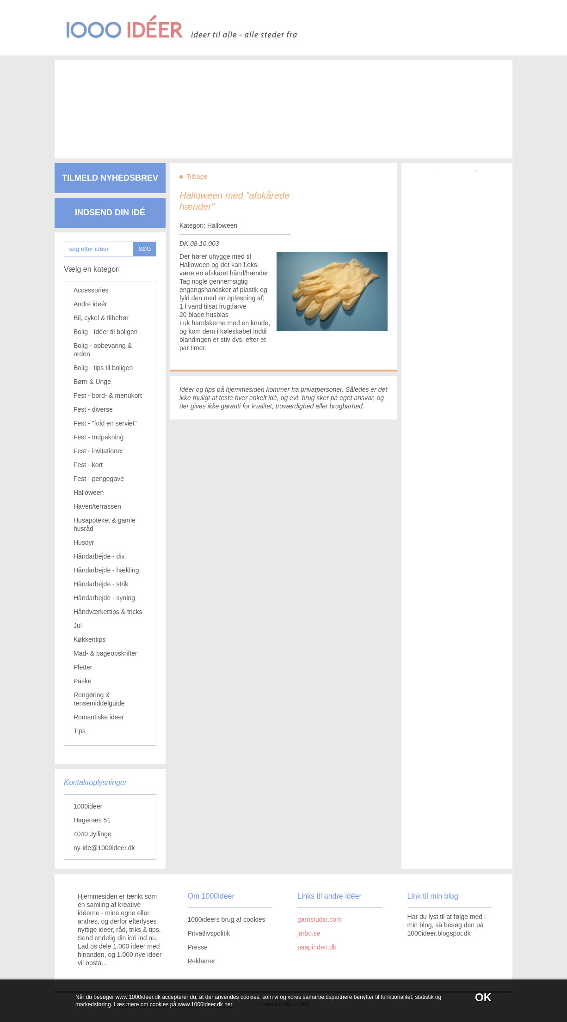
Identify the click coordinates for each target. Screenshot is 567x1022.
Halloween (89, 492)
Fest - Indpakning (98, 437)
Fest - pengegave (99, 478)
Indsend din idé (110, 212)
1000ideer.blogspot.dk (439, 933)
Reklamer (201, 961)
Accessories (91, 290)
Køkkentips (89, 639)
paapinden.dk (316, 947)
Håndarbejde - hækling (106, 570)
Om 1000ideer (210, 896)
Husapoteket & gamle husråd (105, 524)
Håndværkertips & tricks (108, 611)
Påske (83, 681)
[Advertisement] (270, 101)
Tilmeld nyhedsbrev (110, 177)
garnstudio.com (319, 919)
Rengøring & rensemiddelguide (99, 699)
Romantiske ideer (99, 717)
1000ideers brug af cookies (226, 919)
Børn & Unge (92, 381)
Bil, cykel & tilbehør (101, 318)
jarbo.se (308, 933)
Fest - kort (88, 464)
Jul (78, 625)
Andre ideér (90, 304)
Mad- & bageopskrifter (105, 653)
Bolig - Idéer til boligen (106, 331)
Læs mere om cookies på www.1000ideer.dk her (173, 1004)
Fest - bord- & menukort (108, 395)
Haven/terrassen (97, 506)
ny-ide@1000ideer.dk (104, 848)
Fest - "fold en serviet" (105, 423)
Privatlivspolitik (208, 933)
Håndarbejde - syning (104, 598)
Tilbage (196, 176)
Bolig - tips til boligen (103, 367)
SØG (145, 249)
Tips (80, 731)
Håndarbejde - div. (100, 556)
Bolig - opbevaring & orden (103, 350)
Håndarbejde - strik (101, 584)
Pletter (83, 667)
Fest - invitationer (98, 451)
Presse (197, 947)
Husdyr (84, 542)
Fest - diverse (93, 409)
